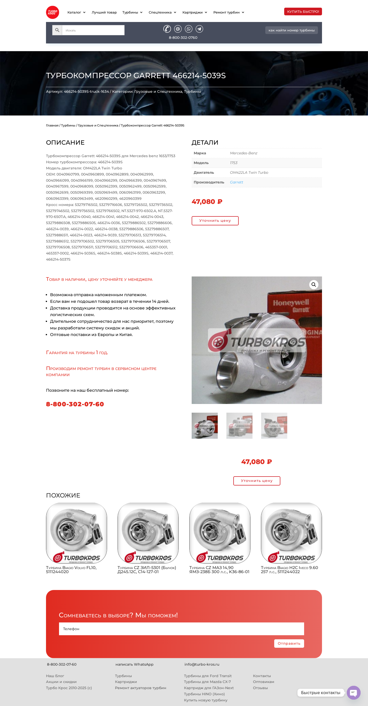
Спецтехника (160, 12)
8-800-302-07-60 (75, 404)
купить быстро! (303, 11)
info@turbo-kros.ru (202, 664)
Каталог (74, 12)
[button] (313, 284)
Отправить (289, 643)
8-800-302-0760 (183, 37)
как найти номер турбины (292, 30)
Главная (52, 125)
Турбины (130, 12)
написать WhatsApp (135, 664)
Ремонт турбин (226, 12)
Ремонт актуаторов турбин (140, 688)
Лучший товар (104, 12)
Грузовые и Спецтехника (158, 91)
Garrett (236, 182)
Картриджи (192, 12)
